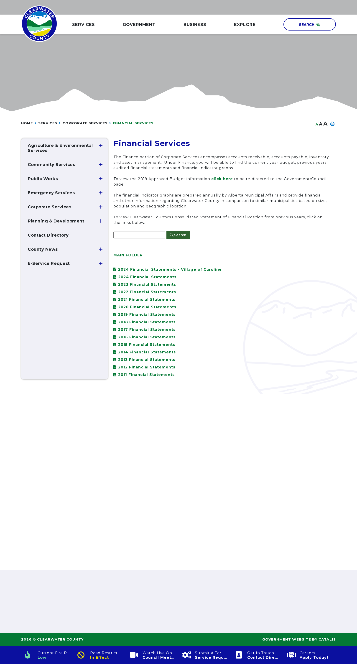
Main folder (128, 255)
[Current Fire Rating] (47, 655)
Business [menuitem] (195, 24)
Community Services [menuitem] (51, 164)
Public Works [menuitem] (43, 178)
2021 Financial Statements (146, 299)
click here (222, 179)
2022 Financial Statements (147, 292)
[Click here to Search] (178, 235)
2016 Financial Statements (147, 337)
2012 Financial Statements (146, 367)
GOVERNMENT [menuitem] (139, 24)
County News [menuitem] (43, 249)
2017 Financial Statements (147, 329)
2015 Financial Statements (146, 344)
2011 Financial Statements (146, 375)
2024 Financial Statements (147, 277)
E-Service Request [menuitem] (49, 263)
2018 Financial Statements (147, 322)
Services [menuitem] (83, 24)
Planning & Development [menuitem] (56, 221)
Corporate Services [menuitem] (49, 206)
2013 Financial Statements (146, 360)
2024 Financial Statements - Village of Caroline (170, 269)
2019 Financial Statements (147, 314)
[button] (101, 145)
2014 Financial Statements (147, 352)
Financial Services (133, 123)
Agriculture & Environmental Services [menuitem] (60, 148)
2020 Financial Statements (147, 307)
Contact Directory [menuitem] (48, 235)
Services (47, 123)
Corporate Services (85, 123)
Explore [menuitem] (245, 24)
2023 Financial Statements (147, 284)
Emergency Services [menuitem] (51, 192)
